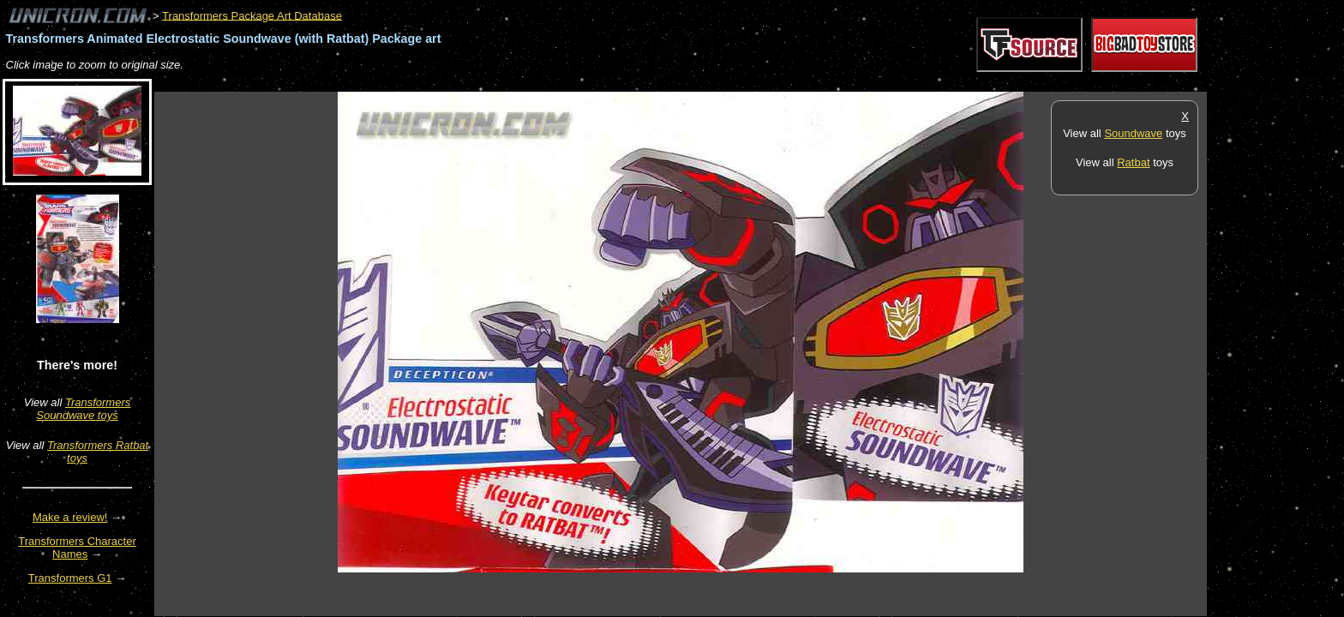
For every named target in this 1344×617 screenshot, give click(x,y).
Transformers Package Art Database (252, 15)
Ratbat (1133, 162)
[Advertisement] (466, 82)
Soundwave (1133, 133)
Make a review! (70, 517)
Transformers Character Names (77, 547)
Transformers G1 (70, 578)
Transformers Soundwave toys (83, 409)
